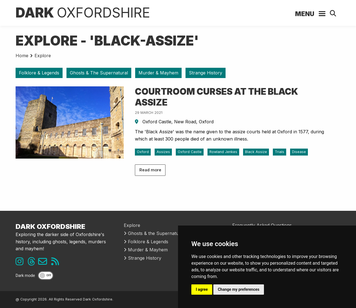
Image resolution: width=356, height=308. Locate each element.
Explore (42, 55)
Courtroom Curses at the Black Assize (216, 96)
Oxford (143, 152)
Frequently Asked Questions (262, 225)
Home (22, 55)
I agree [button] (202, 289)
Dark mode (25, 275)
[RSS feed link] (56, 263)
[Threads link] (33, 263)
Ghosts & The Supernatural (99, 73)
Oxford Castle (190, 152)
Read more (150, 169)
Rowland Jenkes (223, 152)
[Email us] (44, 263)
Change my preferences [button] (238, 289)
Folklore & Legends (39, 73)
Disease (299, 152)
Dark (83, 12)
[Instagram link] (21, 263)
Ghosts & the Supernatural (154, 233)
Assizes (163, 152)
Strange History (205, 73)
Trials (279, 152)
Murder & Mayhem (158, 73)
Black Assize (256, 152)
